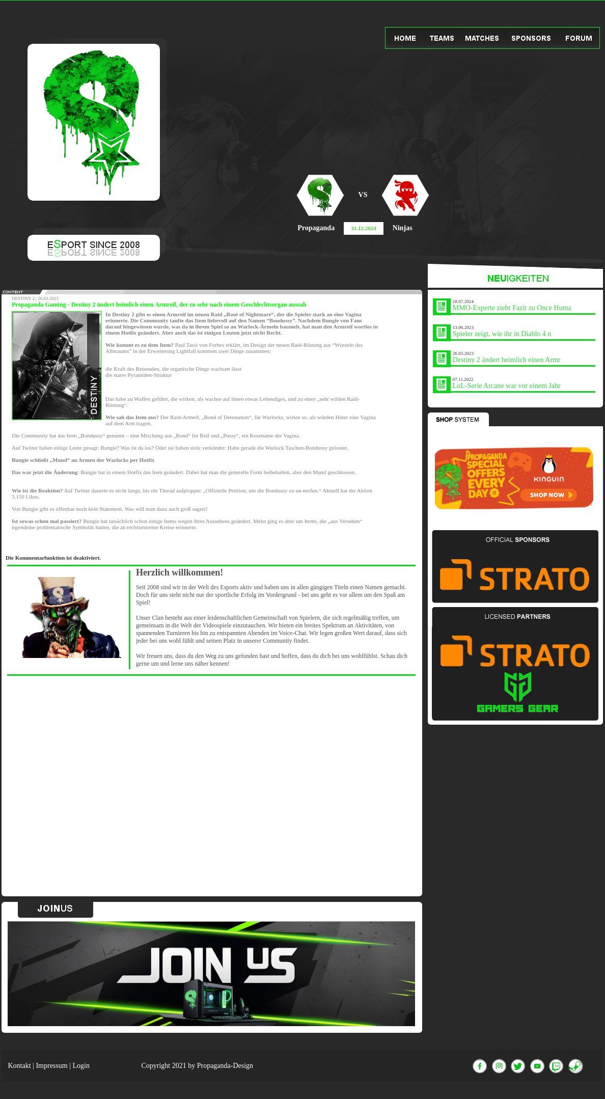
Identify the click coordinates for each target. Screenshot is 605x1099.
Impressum (51, 1065)
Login (80, 1065)
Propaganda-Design (225, 1065)
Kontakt (19, 1065)
